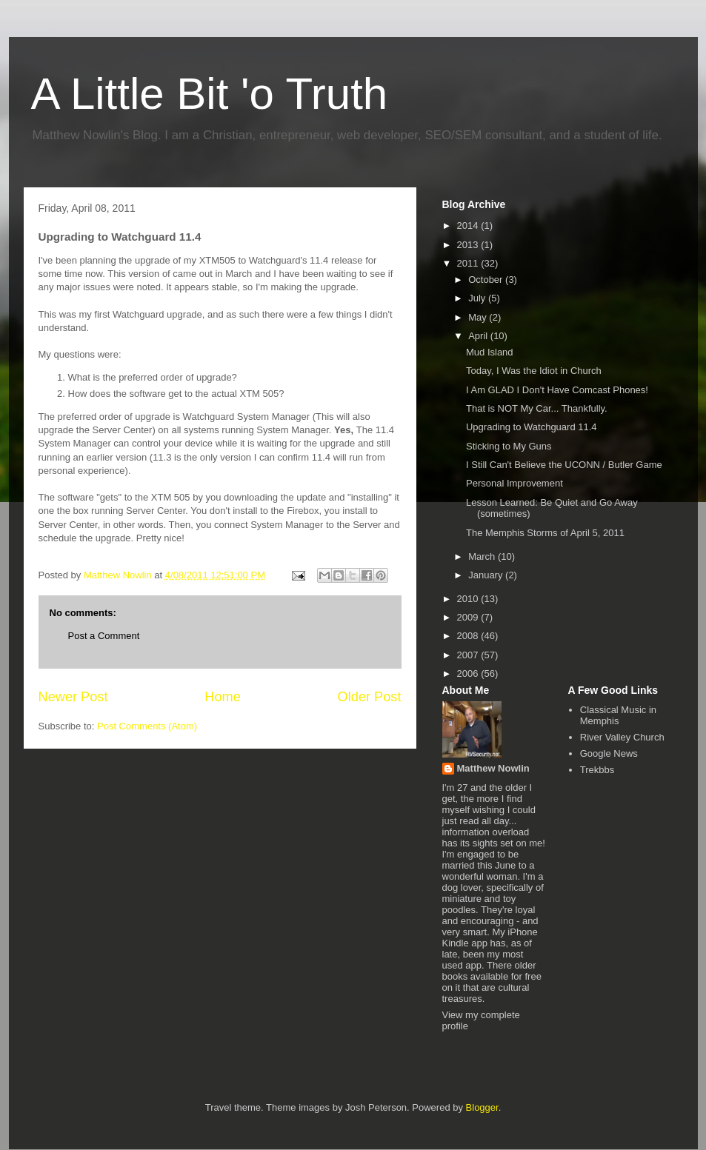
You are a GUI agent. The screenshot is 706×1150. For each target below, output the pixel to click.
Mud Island (489, 352)
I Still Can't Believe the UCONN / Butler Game (564, 464)
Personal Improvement (514, 483)
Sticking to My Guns (509, 446)
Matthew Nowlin (493, 768)
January (486, 575)
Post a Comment (104, 635)
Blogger (482, 1107)
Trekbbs (597, 769)
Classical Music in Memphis (618, 715)
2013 (469, 244)
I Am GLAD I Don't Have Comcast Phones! (557, 389)
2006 (469, 673)
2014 (469, 225)
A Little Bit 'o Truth (209, 93)
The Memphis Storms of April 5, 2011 (545, 532)
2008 (469, 635)
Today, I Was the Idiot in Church (534, 370)
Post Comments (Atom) (147, 726)
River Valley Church (622, 737)
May (478, 317)
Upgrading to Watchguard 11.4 (531, 426)
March (483, 556)
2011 (469, 263)
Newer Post (73, 696)
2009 (469, 617)
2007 (469, 655)
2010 (469, 598)
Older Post (370, 696)
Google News (609, 753)
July (478, 298)
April (479, 335)
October (486, 279)
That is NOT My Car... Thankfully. (536, 408)
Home (222, 696)
